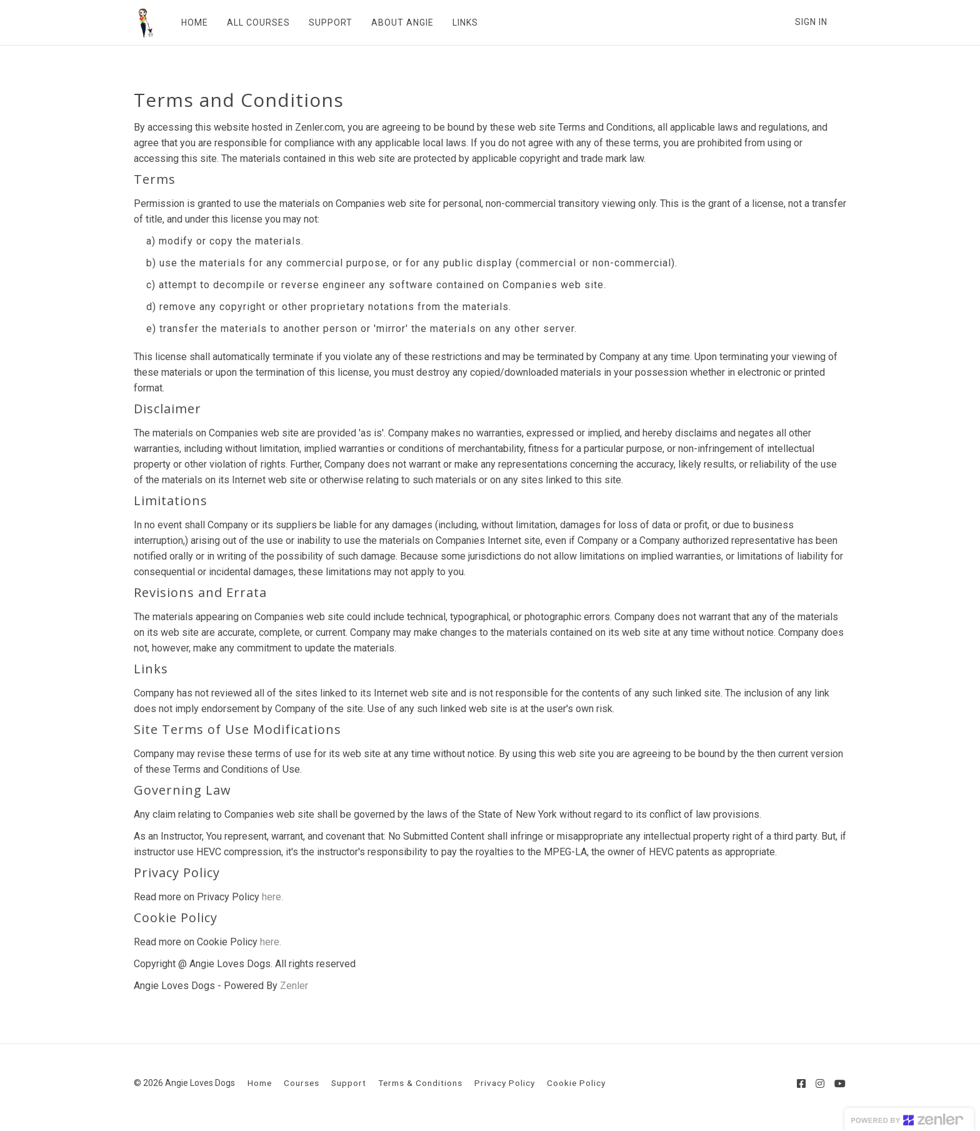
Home (260, 1083)
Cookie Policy (576, 1083)
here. (272, 897)
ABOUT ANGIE (398, 23)
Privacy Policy (504, 1083)
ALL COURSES (254, 23)
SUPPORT (326, 23)
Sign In (811, 22)
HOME (190, 23)
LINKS (461, 23)
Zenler (294, 986)
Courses (301, 1083)
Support (348, 1083)
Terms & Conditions (420, 1083)
